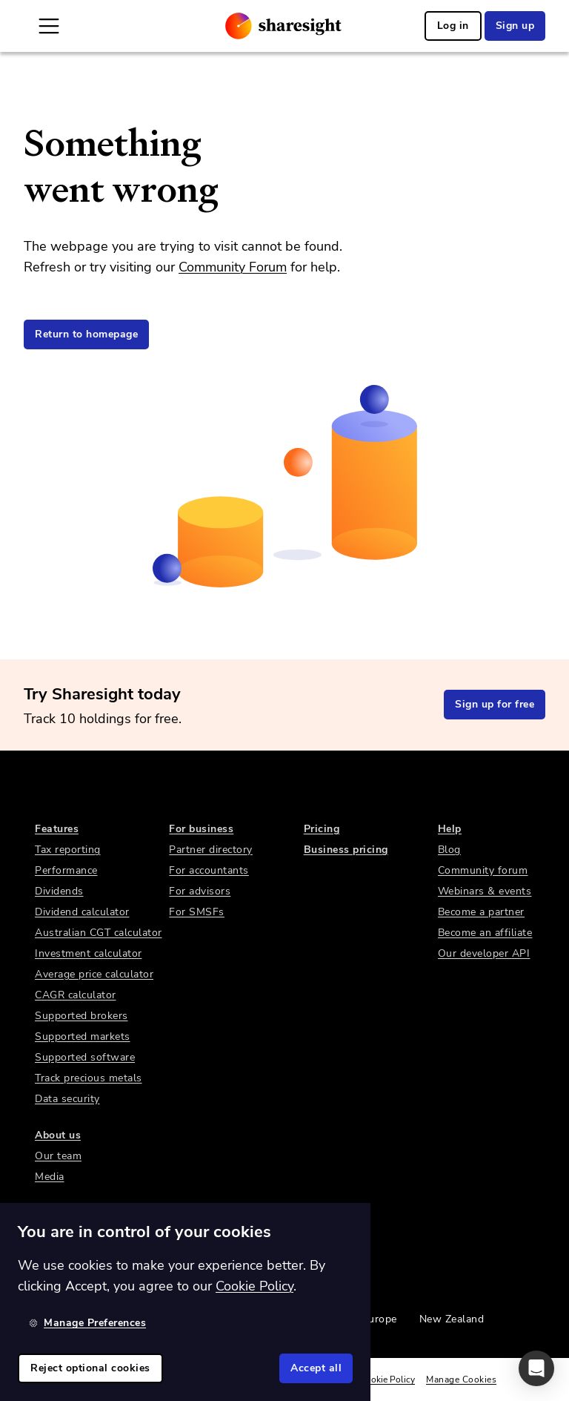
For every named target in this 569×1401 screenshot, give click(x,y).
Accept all (316, 1368)
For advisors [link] (199, 891)
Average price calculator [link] (94, 974)
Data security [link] (67, 1099)
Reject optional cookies (90, 1368)
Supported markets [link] (82, 1036)
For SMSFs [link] (196, 912)
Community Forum (233, 267)
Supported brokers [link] (81, 1016)
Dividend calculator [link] (82, 912)
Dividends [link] (59, 891)
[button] (536, 1368)
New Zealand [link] (452, 1319)
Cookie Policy (387, 1379)
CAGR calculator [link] (75, 995)
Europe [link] (379, 1319)
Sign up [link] (515, 26)
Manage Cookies (461, 1379)
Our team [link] (58, 1156)
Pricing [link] (322, 829)
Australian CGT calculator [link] (98, 933)
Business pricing (346, 850)
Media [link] (49, 1177)
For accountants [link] (209, 870)
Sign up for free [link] (494, 704)
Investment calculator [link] (88, 953)
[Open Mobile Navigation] (49, 26)
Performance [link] (66, 870)
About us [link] (58, 1135)
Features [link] (57, 829)
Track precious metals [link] (88, 1078)
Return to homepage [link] (86, 334)
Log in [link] (453, 26)
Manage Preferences (87, 1323)
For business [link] (201, 829)
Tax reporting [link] (68, 850)
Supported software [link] (85, 1057)
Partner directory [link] (211, 850)
